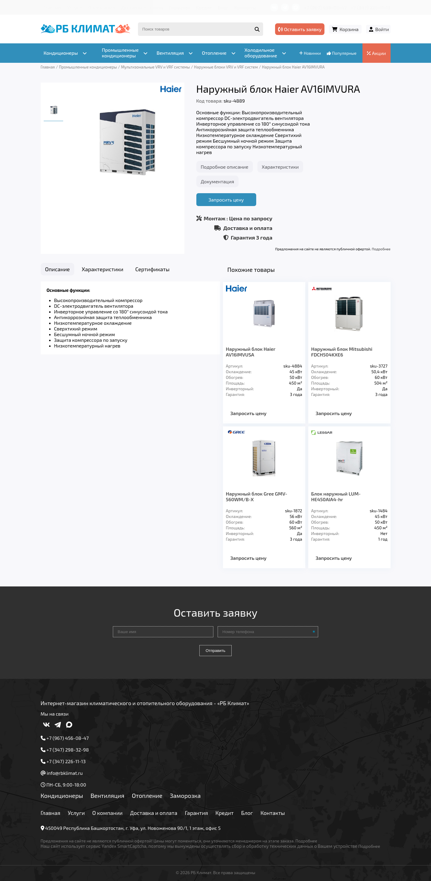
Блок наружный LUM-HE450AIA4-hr (336, 496)
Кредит (204, 7)
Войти (382, 29)
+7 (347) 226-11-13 (370, 7)
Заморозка (185, 795)
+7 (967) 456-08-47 (325, 7)
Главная (52, 7)
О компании (101, 7)
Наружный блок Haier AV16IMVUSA (250, 351)
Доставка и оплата (142, 7)
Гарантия (179, 7)
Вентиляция (107, 795)
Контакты (245, 7)
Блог (223, 7)
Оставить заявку (299, 29)
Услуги (74, 7)
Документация (217, 181)
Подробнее (381, 249)
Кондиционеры (62, 795)
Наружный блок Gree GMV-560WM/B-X (256, 496)
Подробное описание (224, 167)
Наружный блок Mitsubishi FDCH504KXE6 (341, 351)
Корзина (348, 29)
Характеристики (280, 167)
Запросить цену (226, 199)
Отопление (147, 795)
